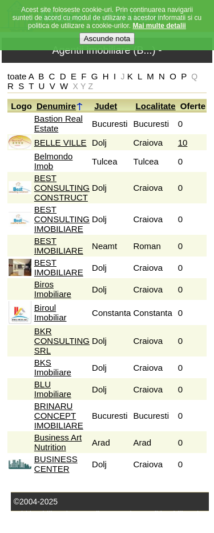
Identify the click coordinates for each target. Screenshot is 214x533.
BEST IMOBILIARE (58, 245)
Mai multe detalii (159, 19)
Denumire (60, 106)
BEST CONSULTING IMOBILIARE (62, 219)
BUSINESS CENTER (56, 464)
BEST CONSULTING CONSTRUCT (62, 187)
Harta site (31, 526)
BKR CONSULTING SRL (62, 340)
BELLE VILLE (60, 142)
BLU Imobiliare (52, 389)
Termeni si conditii (86, 526)
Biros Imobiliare (52, 289)
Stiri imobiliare (39, 514)
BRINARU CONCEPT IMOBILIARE (58, 415)
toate (16, 76)
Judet (105, 106)
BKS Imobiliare (52, 367)
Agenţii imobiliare (164, 514)
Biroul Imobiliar (50, 312)
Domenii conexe (98, 514)
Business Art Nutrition (58, 442)
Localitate (156, 106)
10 (183, 142)
